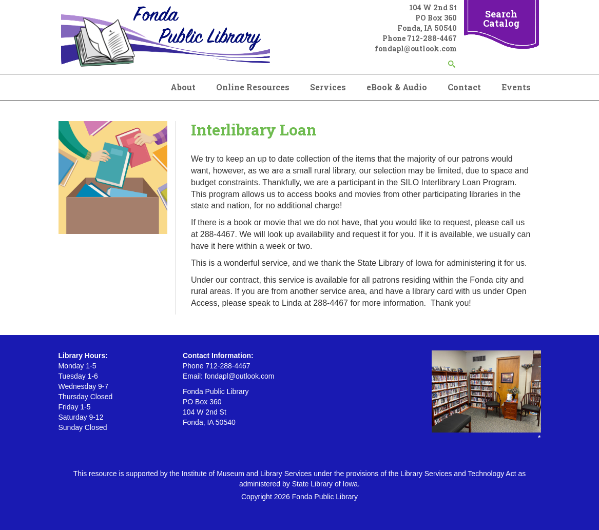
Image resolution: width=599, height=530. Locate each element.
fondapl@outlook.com (416, 48)
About (183, 87)
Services (328, 87)
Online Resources (252, 87)
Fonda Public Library (325, 497)
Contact (464, 87)
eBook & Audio (396, 87)
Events (516, 87)
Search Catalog (501, 18)
